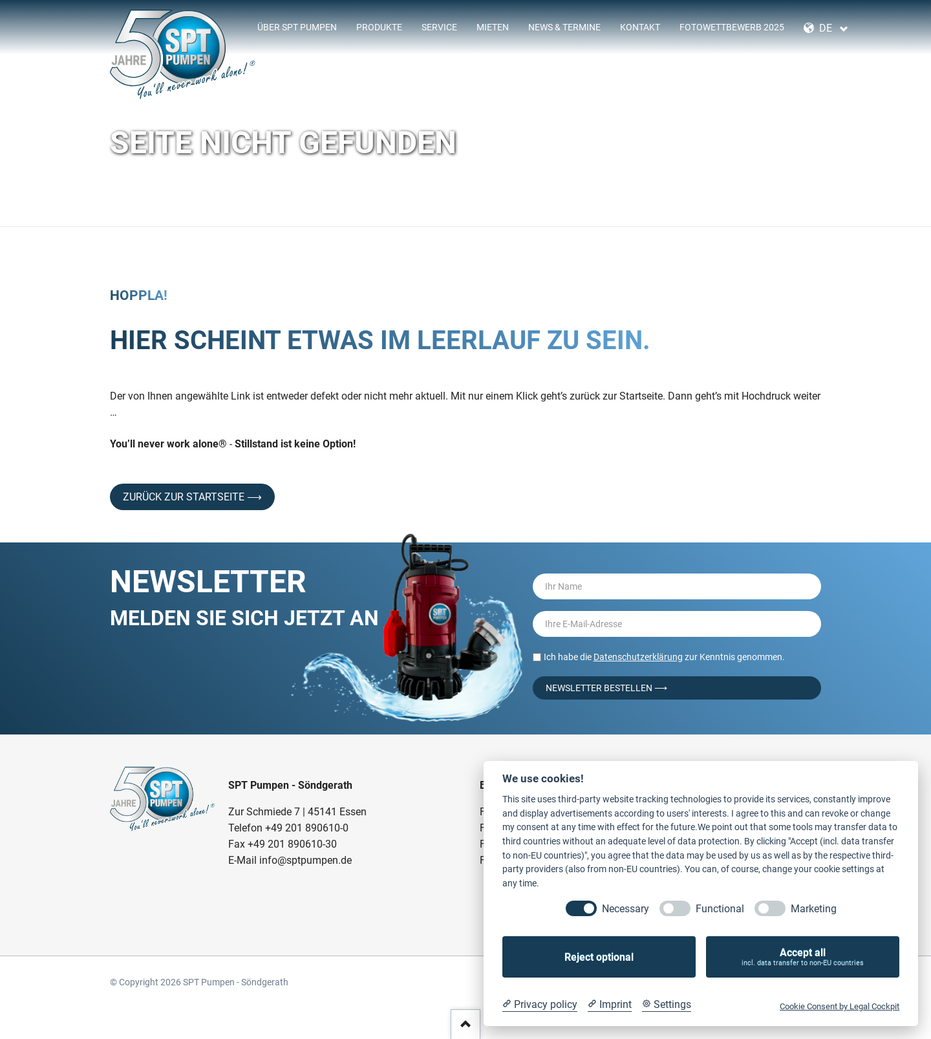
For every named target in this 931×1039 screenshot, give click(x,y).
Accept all (802, 957)
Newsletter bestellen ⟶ (606, 688)
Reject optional (599, 957)
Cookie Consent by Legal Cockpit (839, 1006)
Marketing (814, 909)
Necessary (625, 909)
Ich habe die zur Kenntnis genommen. (664, 657)
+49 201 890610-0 (306, 828)
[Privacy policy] (539, 1004)
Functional (720, 909)
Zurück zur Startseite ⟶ (192, 497)
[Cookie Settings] (666, 1004)
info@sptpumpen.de (305, 860)
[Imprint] (610, 1004)
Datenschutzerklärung (638, 657)
